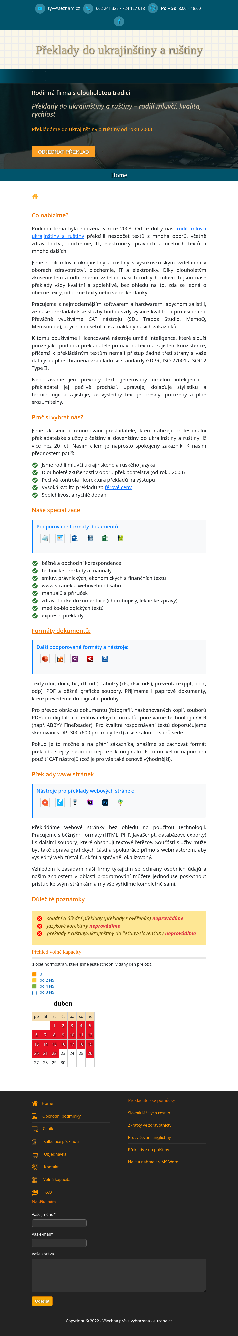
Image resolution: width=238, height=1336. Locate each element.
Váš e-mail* (42, 1234)
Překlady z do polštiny (148, 1149)
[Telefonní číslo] (101, 8)
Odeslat (42, 1301)
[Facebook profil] (119, 22)
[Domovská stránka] (35, 196)
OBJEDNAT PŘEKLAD (63, 152)
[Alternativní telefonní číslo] (133, 8)
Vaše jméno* (44, 1214)
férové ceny (118, 487)
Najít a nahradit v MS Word (153, 1162)
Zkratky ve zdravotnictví (150, 1125)
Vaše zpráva (43, 1254)
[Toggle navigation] (39, 76)
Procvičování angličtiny (149, 1137)
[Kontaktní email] (57, 8)
